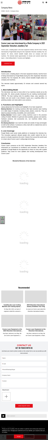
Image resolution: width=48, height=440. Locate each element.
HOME (3, 11)
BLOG (7, 11)
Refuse (29, 436)
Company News (15, 11)
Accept (18, 436)
